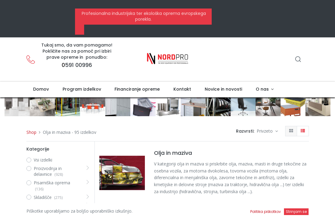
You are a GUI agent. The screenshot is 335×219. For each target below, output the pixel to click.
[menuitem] (41, 89)
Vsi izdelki (43, 160)
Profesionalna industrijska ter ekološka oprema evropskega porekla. (143, 16)
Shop (31, 132)
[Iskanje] (298, 60)
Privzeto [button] (265, 131)
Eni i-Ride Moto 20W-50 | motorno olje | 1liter (201, 212)
